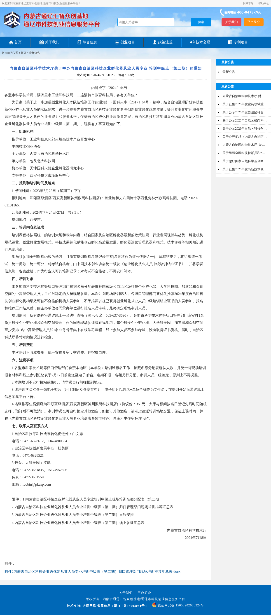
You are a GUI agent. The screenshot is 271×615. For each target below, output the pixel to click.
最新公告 (34, 52)
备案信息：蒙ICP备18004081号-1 (122, 606)
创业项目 (127, 42)
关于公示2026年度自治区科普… (244, 112)
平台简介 (253, 22)
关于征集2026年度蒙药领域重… (244, 104)
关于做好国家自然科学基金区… (244, 161)
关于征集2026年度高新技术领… (244, 169)
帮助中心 (263, 3)
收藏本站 (248, 3)
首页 (18, 42)
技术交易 (203, 42)
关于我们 (231, 22)
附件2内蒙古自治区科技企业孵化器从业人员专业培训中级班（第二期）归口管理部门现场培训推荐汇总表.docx (92, 571)
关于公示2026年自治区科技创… (244, 128)
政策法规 (165, 42)
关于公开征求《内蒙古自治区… (244, 136)
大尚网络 (89, 606)
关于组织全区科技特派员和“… (243, 153)
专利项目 (241, 42)
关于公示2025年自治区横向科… (244, 120)
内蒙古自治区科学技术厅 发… (243, 145)
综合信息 (90, 42)
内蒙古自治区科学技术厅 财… (243, 96)
